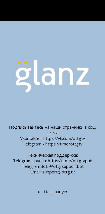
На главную (55, 191)
